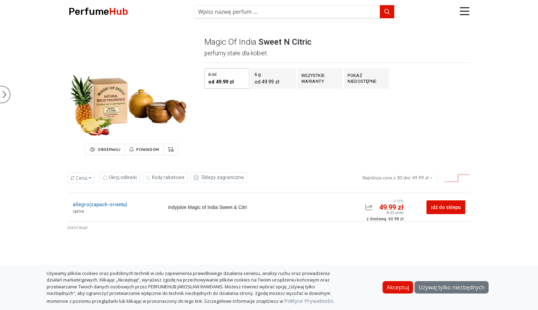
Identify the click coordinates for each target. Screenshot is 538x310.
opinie (78, 211)
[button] (464, 12)
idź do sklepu (446, 207)
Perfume (98, 11)
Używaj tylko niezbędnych (451, 287)
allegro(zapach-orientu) (100, 204)
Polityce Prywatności (308, 300)
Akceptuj (398, 287)
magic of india (230, 42)
